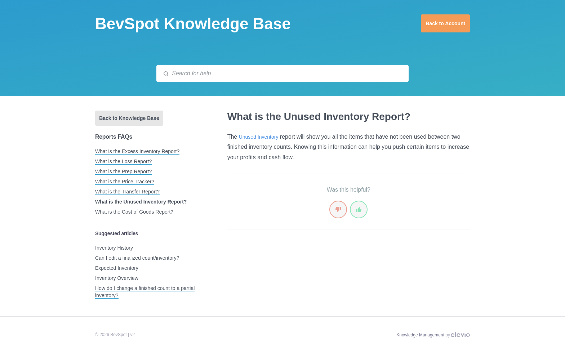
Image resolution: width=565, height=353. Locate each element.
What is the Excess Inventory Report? (137, 151)
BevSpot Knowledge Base (193, 23)
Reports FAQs (113, 137)
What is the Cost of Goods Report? (134, 212)
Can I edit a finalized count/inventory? (137, 258)
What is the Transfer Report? (127, 192)
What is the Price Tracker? (124, 181)
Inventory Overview (116, 278)
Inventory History (114, 248)
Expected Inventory (116, 268)
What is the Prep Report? (123, 171)
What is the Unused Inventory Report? (141, 202)
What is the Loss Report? (123, 161)
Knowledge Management (420, 335)
